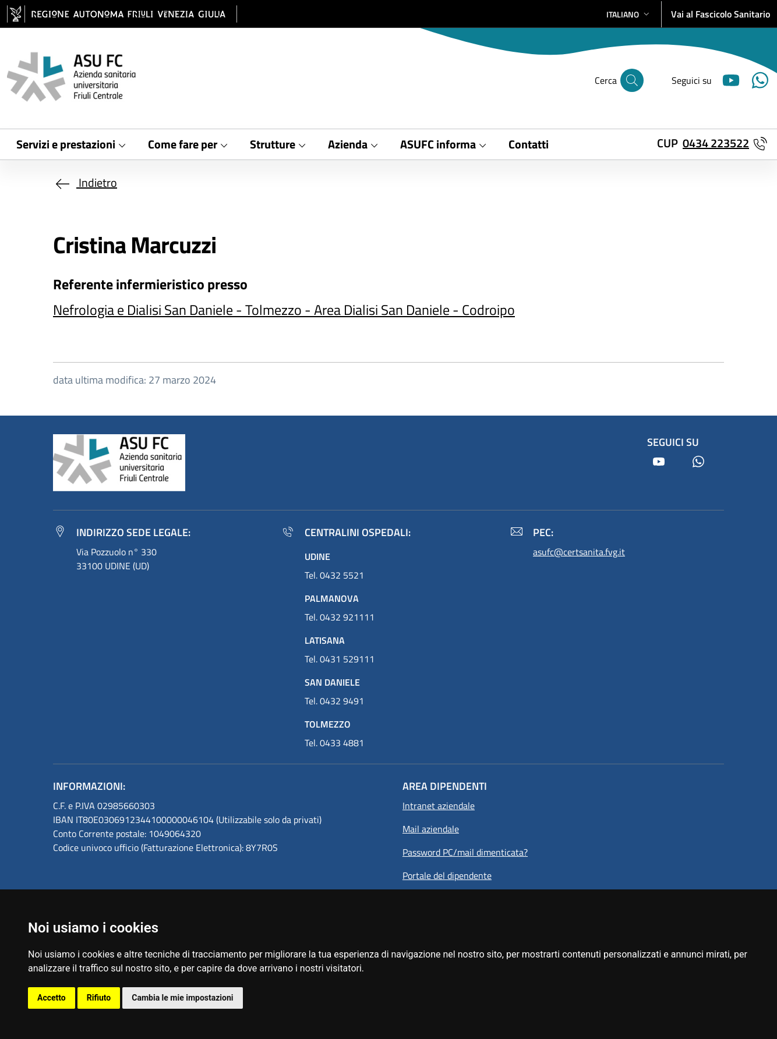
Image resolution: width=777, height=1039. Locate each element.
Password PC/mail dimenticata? (465, 852)
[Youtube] (726, 79)
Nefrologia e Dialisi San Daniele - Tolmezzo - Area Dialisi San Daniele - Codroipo (284, 309)
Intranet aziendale (438, 806)
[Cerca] (632, 80)
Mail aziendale (430, 829)
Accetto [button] (51, 997)
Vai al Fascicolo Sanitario (720, 14)
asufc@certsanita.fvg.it (579, 552)
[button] (629, 14)
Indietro (85, 182)
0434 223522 (716, 143)
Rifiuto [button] (99, 997)
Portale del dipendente (447, 875)
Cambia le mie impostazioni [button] (182, 997)
